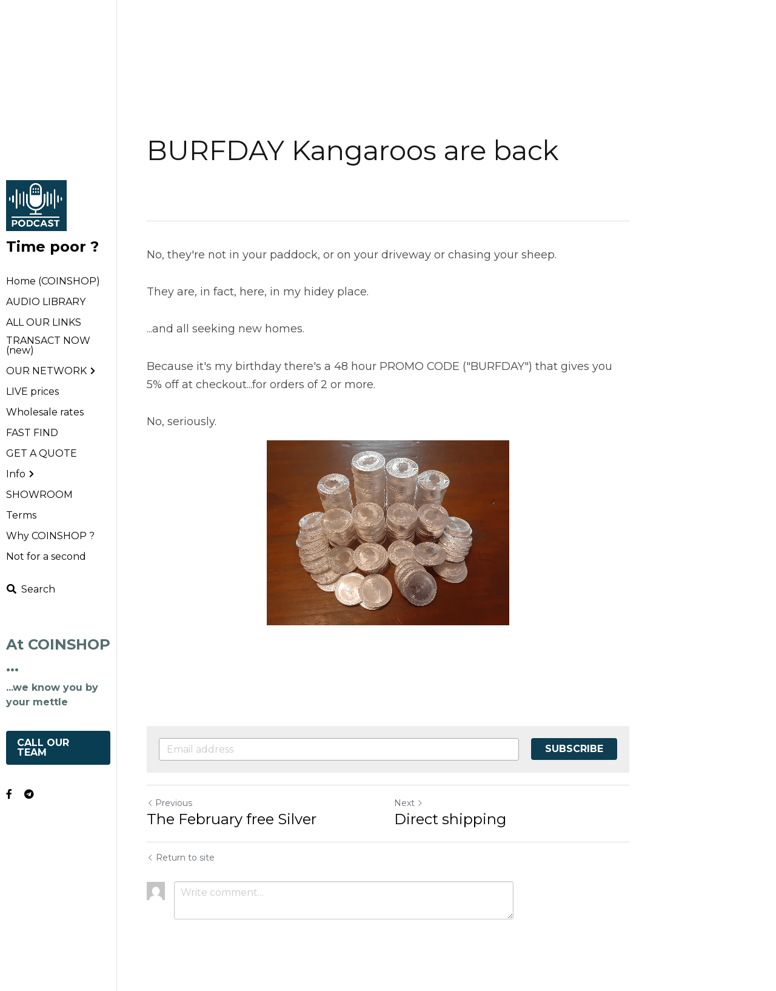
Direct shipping (450, 819)
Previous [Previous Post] (169, 803)
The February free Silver (231, 819)
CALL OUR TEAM (44, 747)
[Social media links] (9, 794)
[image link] (36, 205)
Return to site (181, 857)
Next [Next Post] (408, 803)
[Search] (30, 589)
